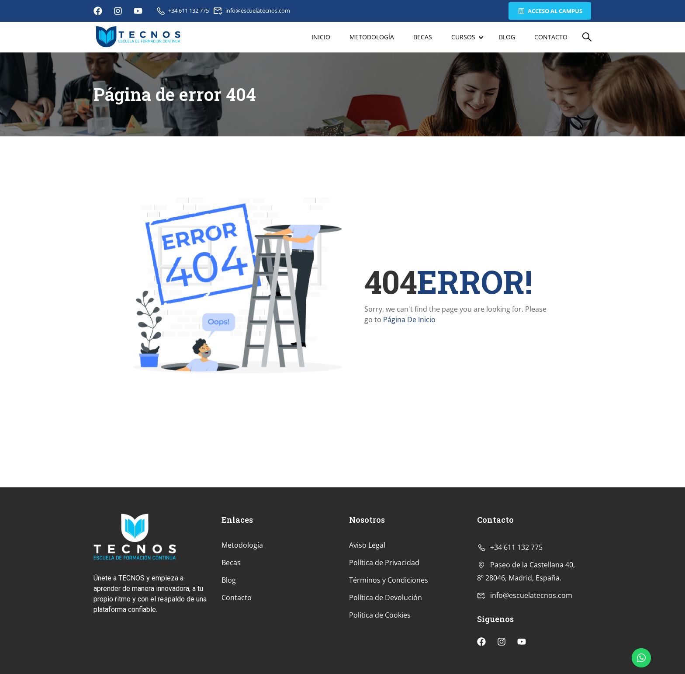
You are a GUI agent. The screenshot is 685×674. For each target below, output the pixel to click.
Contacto (550, 37)
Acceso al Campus (549, 11)
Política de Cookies (380, 615)
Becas (422, 37)
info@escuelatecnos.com (252, 10)
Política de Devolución (385, 597)
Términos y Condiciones (388, 580)
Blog (507, 37)
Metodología (371, 37)
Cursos (463, 37)
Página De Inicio (409, 319)
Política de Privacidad (384, 562)
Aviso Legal (367, 545)
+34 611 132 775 (182, 10)
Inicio (320, 37)
